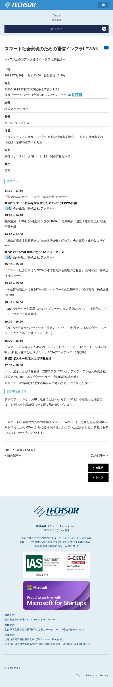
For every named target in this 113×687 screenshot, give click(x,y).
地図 (78, 94)
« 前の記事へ (13, 455)
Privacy (90, 675)
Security (104, 675)
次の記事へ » (100, 455)
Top (78, 675)
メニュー (78, 29)
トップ (99, 477)
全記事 (99, 467)
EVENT (30, 450)
